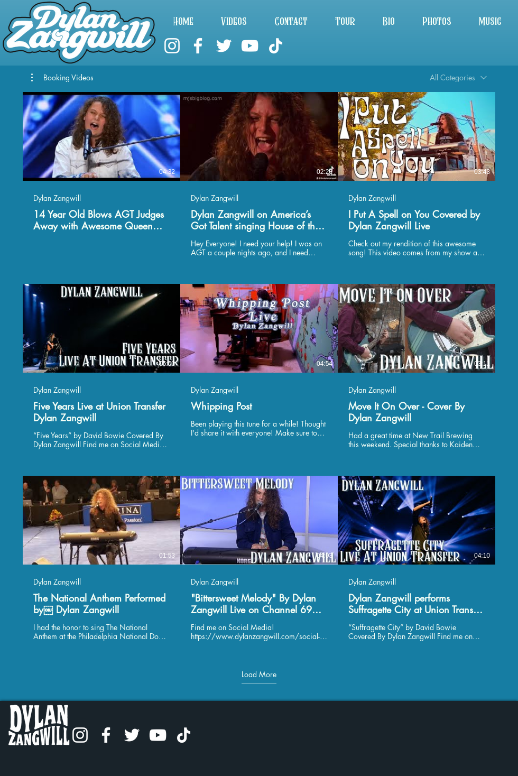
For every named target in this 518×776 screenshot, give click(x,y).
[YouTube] (249, 45)
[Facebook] (198, 45)
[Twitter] (224, 45)
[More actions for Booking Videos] (62, 77)
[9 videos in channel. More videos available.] (259, 366)
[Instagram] (172, 45)
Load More (259, 674)
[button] (62, 77)
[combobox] (458, 77)
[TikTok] (275, 45)
